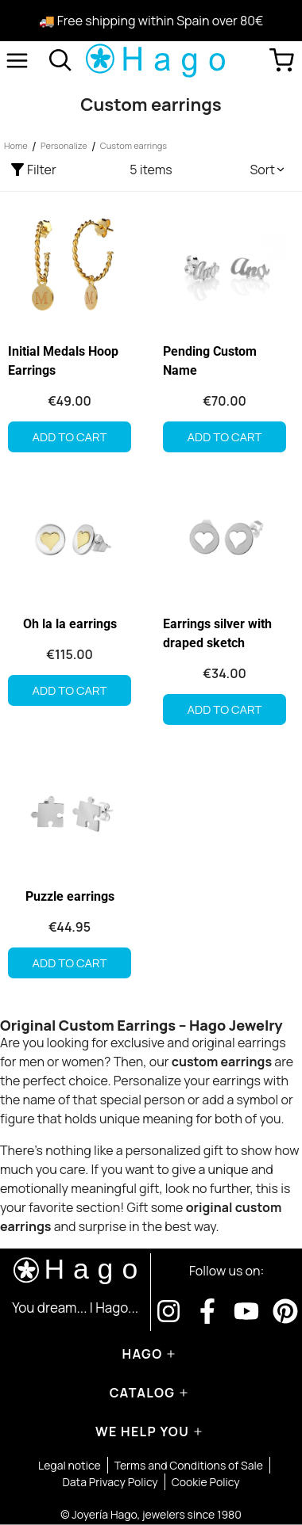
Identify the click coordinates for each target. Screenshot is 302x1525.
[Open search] (60, 60)
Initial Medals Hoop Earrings (63, 361)
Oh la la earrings (70, 623)
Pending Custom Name (210, 361)
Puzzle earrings (69, 896)
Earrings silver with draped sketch (217, 633)
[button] (268, 169)
